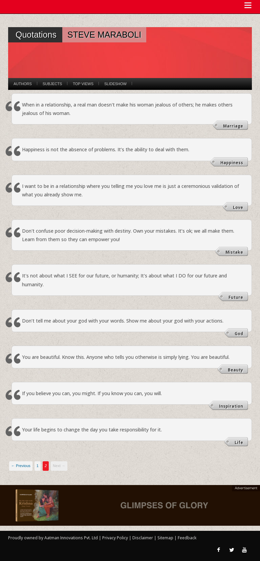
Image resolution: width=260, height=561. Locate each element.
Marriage (233, 126)
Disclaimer (142, 538)
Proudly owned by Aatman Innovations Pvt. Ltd (53, 538)
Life (239, 442)
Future (236, 297)
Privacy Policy (115, 538)
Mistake (234, 252)
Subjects (52, 84)
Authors (23, 84)
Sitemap (165, 538)
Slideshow (115, 84)
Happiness (231, 163)
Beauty (235, 370)
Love (238, 207)
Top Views (83, 84)
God (239, 333)
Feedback (187, 538)
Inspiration (231, 406)
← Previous (20, 466)
